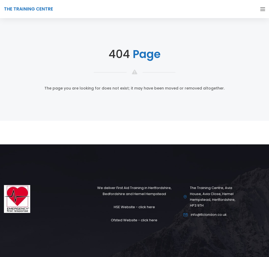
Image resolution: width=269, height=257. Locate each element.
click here (146, 206)
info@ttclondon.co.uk (209, 214)
